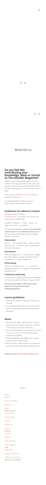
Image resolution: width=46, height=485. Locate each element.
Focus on (8, 428)
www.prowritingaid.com (15, 333)
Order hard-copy (10, 441)
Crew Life (8, 421)
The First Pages (10, 413)
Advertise (8, 397)
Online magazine (10, 445)
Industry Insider (10, 417)
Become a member (11, 401)
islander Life (8, 425)
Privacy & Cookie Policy (12, 453)
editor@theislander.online (23, 195)
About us (7, 437)
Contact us (8, 433)
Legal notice (9, 450)
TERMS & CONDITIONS (12, 457)
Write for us (8, 405)
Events (7, 408)
